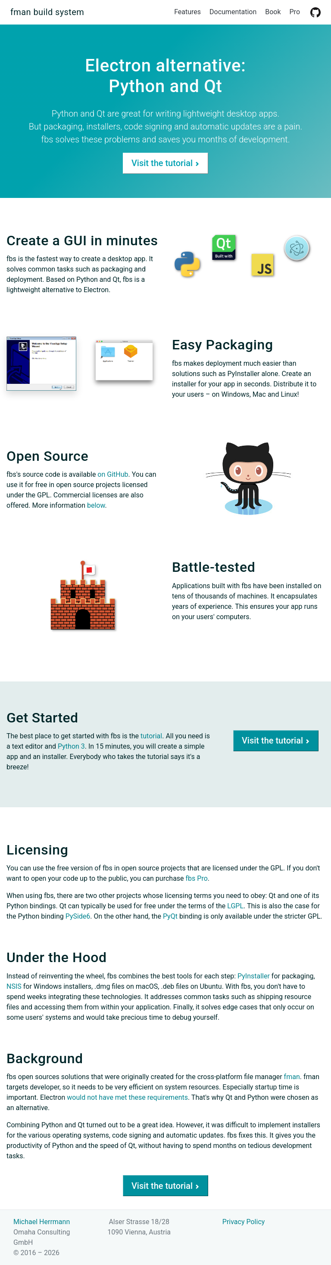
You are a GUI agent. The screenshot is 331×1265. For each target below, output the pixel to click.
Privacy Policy (243, 1222)
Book (273, 12)
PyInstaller (253, 976)
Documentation (232, 12)
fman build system (47, 12)
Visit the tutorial (165, 163)
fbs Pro (197, 878)
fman (292, 1077)
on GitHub (112, 474)
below (96, 505)
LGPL (235, 906)
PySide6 (78, 916)
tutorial (151, 736)
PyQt (170, 916)
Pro (295, 12)
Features (187, 12)
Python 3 (71, 746)
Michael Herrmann (41, 1222)
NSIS (14, 986)
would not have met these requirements (127, 1097)
